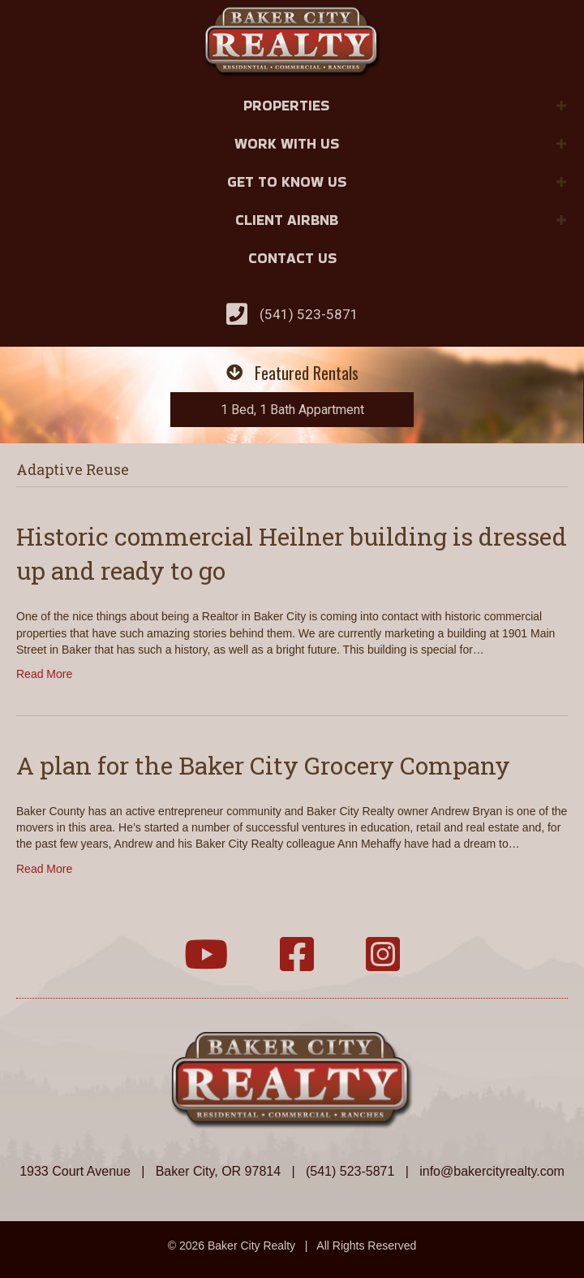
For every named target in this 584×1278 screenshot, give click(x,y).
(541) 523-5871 (309, 314)
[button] (561, 105)
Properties (286, 105)
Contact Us (292, 258)
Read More (44, 673)
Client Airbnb (286, 219)
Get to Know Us (286, 181)
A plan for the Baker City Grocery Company (263, 765)
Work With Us (286, 143)
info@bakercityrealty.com (492, 1171)
